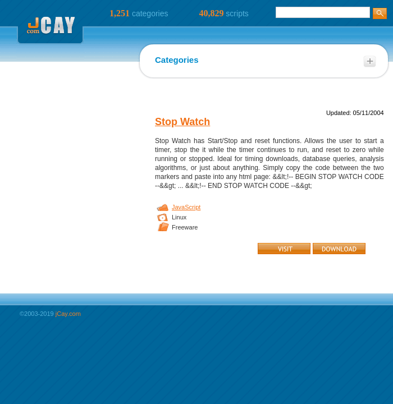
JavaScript (186, 207)
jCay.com (68, 313)
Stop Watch (182, 121)
